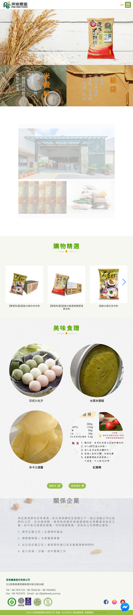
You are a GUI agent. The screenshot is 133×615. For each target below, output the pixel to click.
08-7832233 (33, 590)
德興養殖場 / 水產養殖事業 (41, 533)
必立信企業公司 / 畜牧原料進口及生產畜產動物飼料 (58, 540)
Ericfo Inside (101, 612)
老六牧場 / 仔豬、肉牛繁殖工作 (44, 546)
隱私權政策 (78, 612)
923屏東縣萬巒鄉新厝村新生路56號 (25, 584)
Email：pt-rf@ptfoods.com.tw (43, 593)
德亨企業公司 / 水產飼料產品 (42, 527)
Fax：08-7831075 (15, 593)
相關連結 (89, 612)
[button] (124, 282)
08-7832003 (49, 590)
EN (121, 5)
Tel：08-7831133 (15, 590)
